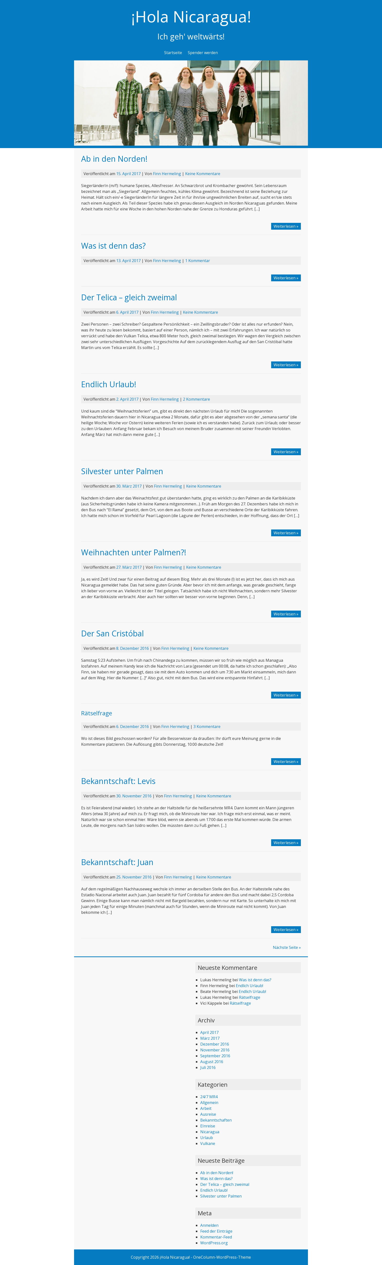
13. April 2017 (128, 260)
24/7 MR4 (209, 1096)
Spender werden (203, 52)
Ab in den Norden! (114, 158)
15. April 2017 (128, 173)
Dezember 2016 (214, 1044)
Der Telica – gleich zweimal (129, 297)
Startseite (173, 52)
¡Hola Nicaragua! (191, 16)
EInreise (207, 1126)
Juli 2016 (208, 1067)
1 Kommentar (197, 260)
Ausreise (208, 1114)
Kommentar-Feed (216, 1237)
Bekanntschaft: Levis (118, 781)
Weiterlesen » (286, 226)
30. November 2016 (134, 796)
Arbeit (205, 1108)
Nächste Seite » (287, 947)
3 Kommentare (206, 726)
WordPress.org (214, 1243)
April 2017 (209, 1032)
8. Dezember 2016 (132, 648)
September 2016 (215, 1055)
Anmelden (209, 1225)
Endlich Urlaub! (108, 384)
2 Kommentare (196, 399)
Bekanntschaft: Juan (117, 862)
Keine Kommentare (202, 173)
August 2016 (211, 1061)
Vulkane (207, 1143)
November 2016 (214, 1050)
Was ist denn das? (113, 245)
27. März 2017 (129, 567)
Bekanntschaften (216, 1120)
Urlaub (206, 1137)
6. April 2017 (127, 312)
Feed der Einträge (216, 1231)
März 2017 (210, 1038)
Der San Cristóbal (112, 633)
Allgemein (209, 1102)
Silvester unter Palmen (122, 471)
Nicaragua (209, 1131)
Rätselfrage (96, 713)
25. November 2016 (134, 877)
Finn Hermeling (167, 173)
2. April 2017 (127, 399)
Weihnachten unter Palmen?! (133, 552)
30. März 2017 (129, 486)
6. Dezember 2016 (132, 726)
